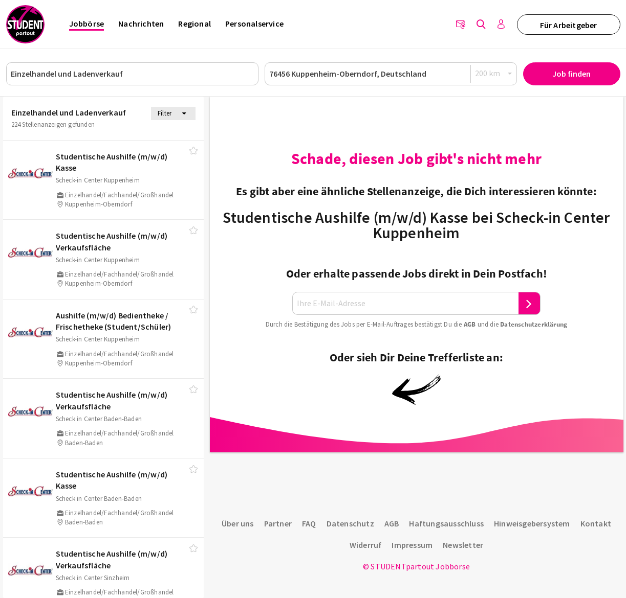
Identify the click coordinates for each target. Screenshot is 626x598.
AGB (470, 324)
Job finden (571, 73)
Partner (278, 523)
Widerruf (366, 545)
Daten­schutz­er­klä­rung (533, 324)
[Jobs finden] (481, 24)
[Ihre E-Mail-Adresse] (405, 303)
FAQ (309, 523)
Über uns (238, 523)
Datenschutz (350, 523)
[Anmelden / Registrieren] (501, 24)
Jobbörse (86, 23)
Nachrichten (141, 23)
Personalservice (254, 23)
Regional (194, 23)
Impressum (412, 545)
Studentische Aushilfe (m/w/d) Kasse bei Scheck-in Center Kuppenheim (416, 225)
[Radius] (494, 73)
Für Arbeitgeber (568, 25)
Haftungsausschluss (446, 523)
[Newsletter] (460, 24)
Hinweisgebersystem (532, 523)
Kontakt (595, 523)
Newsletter (463, 545)
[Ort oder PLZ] (391, 73)
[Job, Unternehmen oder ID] (132, 73)
